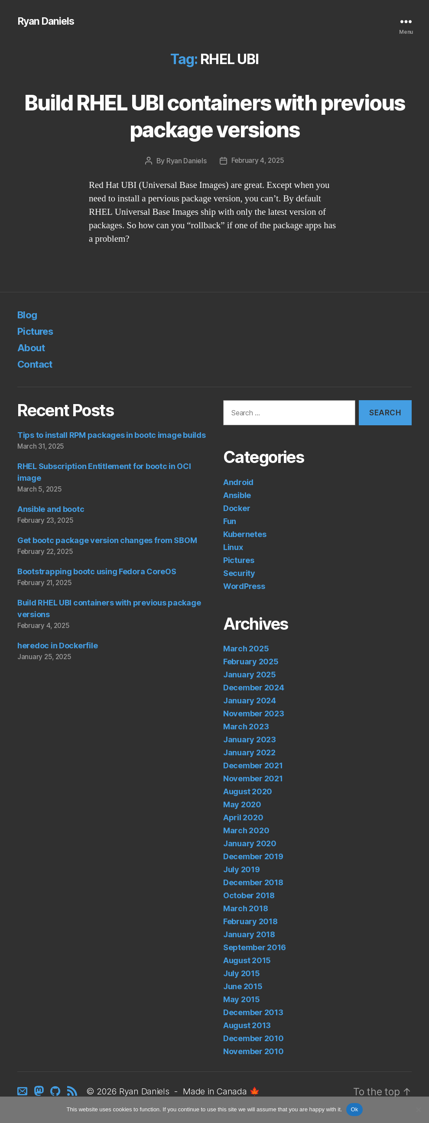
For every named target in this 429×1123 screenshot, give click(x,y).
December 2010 (253, 1038)
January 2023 (249, 739)
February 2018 (250, 921)
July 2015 (241, 973)
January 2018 (249, 934)
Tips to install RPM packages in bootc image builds (111, 435)
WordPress (244, 586)
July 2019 (241, 869)
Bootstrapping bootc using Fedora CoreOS (96, 571)
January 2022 (249, 752)
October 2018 (249, 895)
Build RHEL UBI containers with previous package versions (214, 115)
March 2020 (246, 830)
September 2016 (254, 947)
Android (238, 482)
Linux (233, 547)
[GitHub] (57, 1093)
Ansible (237, 495)
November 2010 (253, 1051)
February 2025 (251, 662)
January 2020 (249, 843)
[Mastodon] (41, 1093)
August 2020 (247, 791)
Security (239, 573)
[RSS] (74, 1093)
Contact (36, 364)
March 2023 (246, 726)
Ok (354, 1109)
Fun (229, 521)
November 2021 (253, 778)
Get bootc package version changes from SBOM (107, 540)
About (32, 347)
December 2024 (253, 688)
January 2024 (249, 701)
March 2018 (245, 908)
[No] (418, 1109)
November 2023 (253, 713)
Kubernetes (244, 534)
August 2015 (247, 960)
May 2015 (241, 999)
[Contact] (24, 1093)
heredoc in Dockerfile (57, 645)
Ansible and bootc (50, 509)
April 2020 (243, 817)
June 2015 (243, 986)
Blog (28, 314)
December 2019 (253, 856)
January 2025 (249, 675)
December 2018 (253, 882)
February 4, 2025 (257, 160)
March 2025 (246, 649)
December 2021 (253, 765)
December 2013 (253, 1012)
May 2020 (242, 804)
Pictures (37, 331)
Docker (236, 508)
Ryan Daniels (47, 21)
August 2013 (247, 1025)
